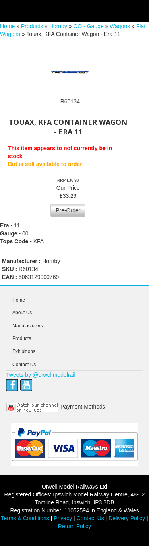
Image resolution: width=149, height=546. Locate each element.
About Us (22, 312)
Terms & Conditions (25, 518)
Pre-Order (68, 210)
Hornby (58, 26)
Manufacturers (27, 325)
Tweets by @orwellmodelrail (40, 375)
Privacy (63, 518)
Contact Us (24, 364)
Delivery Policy (126, 518)
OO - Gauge (88, 26)
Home (7, 26)
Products (32, 26)
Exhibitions (23, 351)
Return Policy (74, 526)
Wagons (120, 26)
